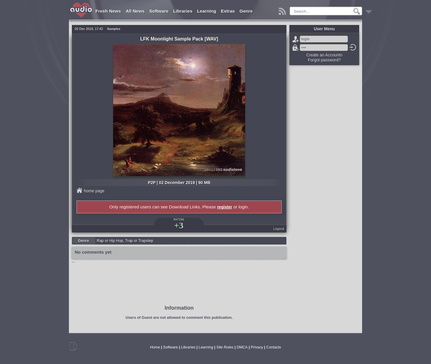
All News (135, 11)
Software (158, 11)
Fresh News (108, 11)
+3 (178, 225)
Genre (246, 11)
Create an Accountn (324, 55)
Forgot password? (295, 47)
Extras (228, 11)
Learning (206, 11)
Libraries (182, 11)
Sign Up (295, 39)
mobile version (73, 346)
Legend (278, 228)
